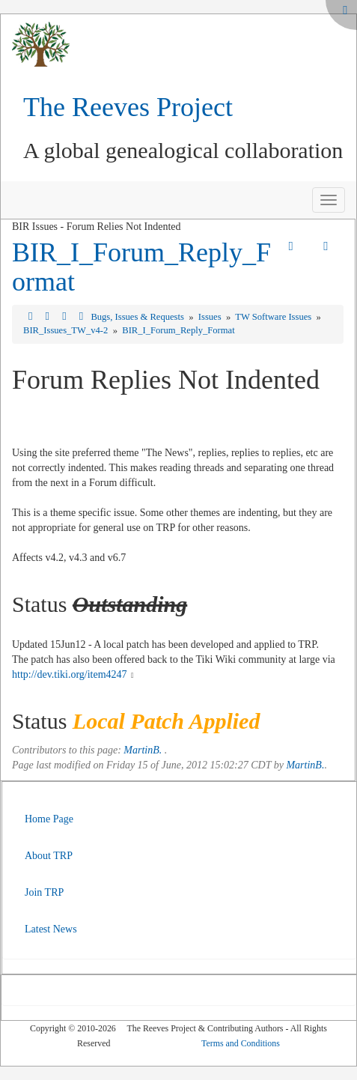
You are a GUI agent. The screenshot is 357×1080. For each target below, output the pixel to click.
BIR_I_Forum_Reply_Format (141, 267)
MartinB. (142, 750)
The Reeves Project (128, 107)
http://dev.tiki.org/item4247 (69, 674)
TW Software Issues (274, 317)
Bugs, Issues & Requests (138, 317)
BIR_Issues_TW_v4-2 (66, 330)
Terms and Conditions (240, 1043)
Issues (211, 317)
